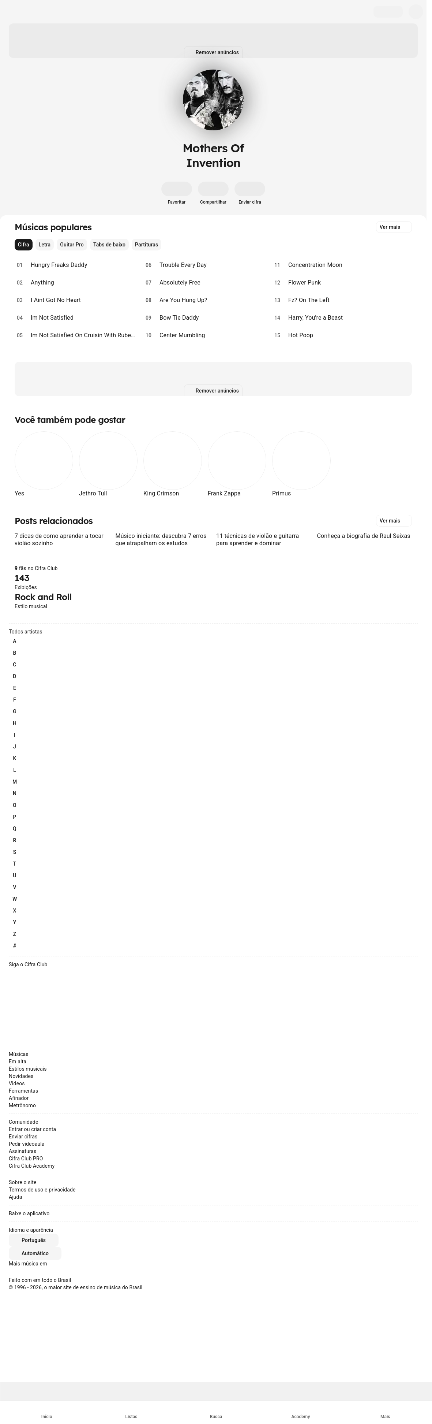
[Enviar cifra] (249, 193)
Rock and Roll (43, 596)
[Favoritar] (176, 193)
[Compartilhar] (213, 193)
